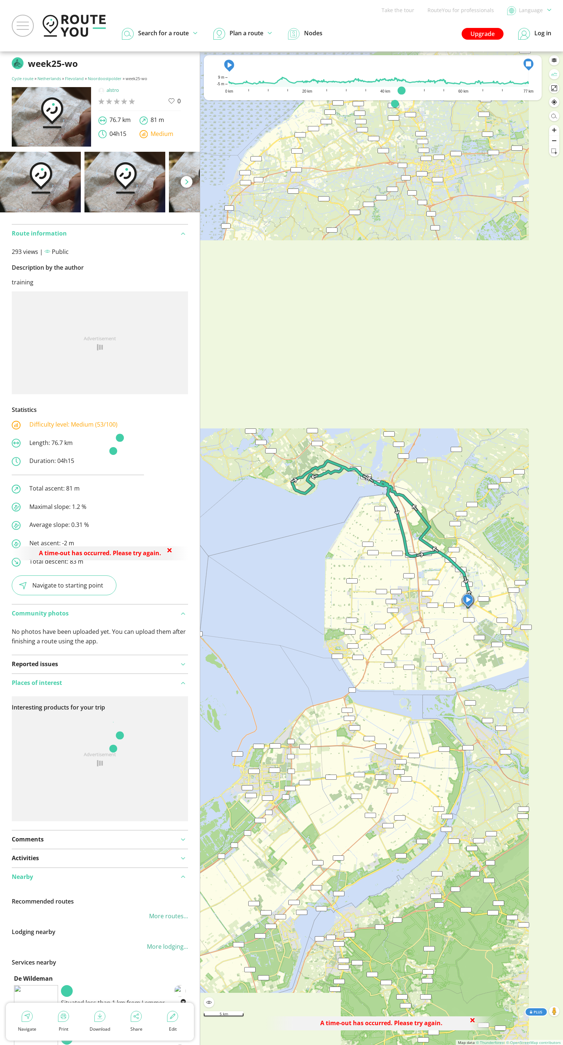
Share (136, 1021)
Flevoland (74, 78)
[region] (381, 548)
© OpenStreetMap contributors (533, 1042)
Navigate (27, 1021)
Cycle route (22, 78)
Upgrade (482, 34)
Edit (172, 1021)
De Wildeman (33, 978)
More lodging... (167, 946)
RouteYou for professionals (460, 10)
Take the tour (398, 10)
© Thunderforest (490, 1042)
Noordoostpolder (105, 78)
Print (63, 1021)
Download (100, 1021)
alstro (108, 90)
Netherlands (49, 78)
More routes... (168, 916)
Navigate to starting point (61, 585)
